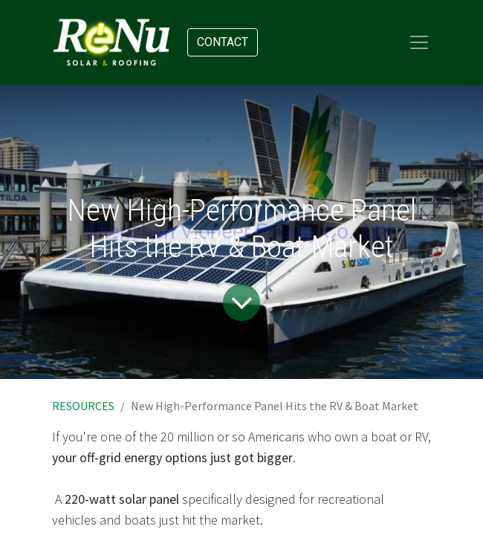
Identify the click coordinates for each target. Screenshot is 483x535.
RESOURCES (83, 405)
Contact (222, 42)
